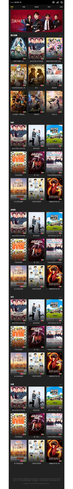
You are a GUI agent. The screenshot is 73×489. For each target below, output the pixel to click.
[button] (14, 21)
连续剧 (36, 7)
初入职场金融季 (18, 201)
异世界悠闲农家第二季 (18, 88)
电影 (23, 7)
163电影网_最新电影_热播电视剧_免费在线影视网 (25, 478)
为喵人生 (54, 114)
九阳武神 (36, 114)
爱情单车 (54, 88)
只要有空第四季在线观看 (36, 189)
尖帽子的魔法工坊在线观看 (19, 49)
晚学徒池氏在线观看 (36, 136)
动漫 (61, 7)
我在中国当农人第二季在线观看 (54, 136)
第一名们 (36, 175)
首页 (12, 7)
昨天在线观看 (36, 75)
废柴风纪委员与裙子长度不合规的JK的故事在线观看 (54, 49)
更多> (60, 35)
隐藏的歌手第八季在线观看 (54, 189)
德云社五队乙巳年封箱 (36, 61)
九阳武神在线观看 (36, 102)
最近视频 (14, 35)
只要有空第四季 (36, 201)
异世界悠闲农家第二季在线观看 (19, 75)
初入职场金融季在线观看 (19, 189)
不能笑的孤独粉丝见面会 (54, 175)
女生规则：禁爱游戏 (18, 114)
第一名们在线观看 (36, 162)
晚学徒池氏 (36, 148)
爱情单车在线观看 (54, 75)
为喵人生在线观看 (54, 102)
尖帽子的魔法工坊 (18, 61)
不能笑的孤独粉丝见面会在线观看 (54, 162)
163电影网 (16, 2)
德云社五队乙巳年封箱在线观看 (36, 49)
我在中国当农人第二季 (54, 148)
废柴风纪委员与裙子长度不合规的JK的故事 (54, 61)
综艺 (49, 7)
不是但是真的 (18, 175)
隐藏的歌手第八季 (54, 201)
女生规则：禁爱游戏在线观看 (19, 102)
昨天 (36, 88)
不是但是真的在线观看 (19, 162)
